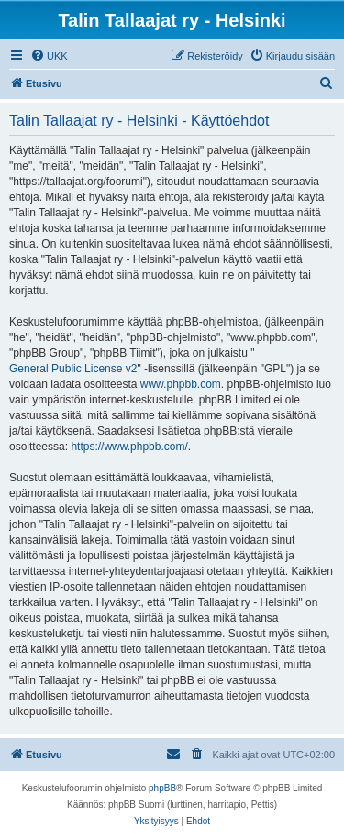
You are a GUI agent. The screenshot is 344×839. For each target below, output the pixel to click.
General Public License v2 (73, 368)
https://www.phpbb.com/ (129, 446)
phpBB (162, 788)
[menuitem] (49, 56)
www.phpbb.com (180, 384)
